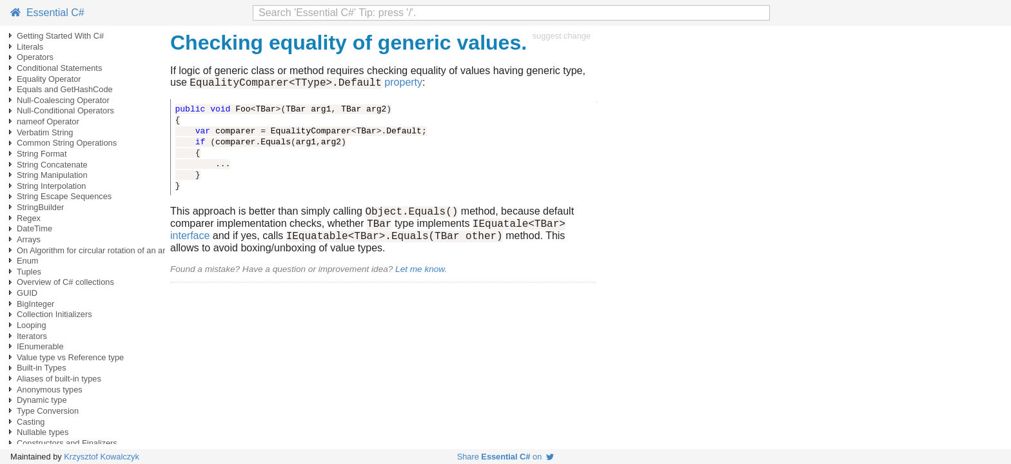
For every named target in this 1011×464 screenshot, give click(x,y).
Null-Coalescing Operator (63, 100)
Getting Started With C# (60, 36)
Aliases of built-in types (59, 378)
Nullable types (42, 432)
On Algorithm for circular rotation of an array (97, 250)
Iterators (32, 336)
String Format (42, 154)
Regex (29, 218)
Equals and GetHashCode (65, 89)
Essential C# (47, 12)
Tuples (29, 271)
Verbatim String (45, 132)
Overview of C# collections (65, 282)
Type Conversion (48, 411)
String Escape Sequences (64, 196)
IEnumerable (40, 346)
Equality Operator (49, 79)
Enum (27, 261)
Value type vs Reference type (70, 357)
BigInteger (35, 304)
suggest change (562, 36)
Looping (31, 325)
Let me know (419, 277)
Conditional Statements (59, 68)
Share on (506, 456)
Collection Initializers (54, 314)
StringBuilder (40, 207)
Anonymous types (50, 389)
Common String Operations (67, 143)
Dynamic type (42, 400)
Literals (30, 47)
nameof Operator (48, 121)
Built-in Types (41, 367)
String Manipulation (52, 175)
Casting (30, 422)
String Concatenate (52, 164)
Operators (35, 57)
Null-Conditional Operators (65, 110)
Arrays (29, 239)
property (403, 84)
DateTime (34, 228)
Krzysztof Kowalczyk (101, 456)
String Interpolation (51, 186)
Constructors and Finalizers (67, 443)
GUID (27, 293)
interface (190, 243)
